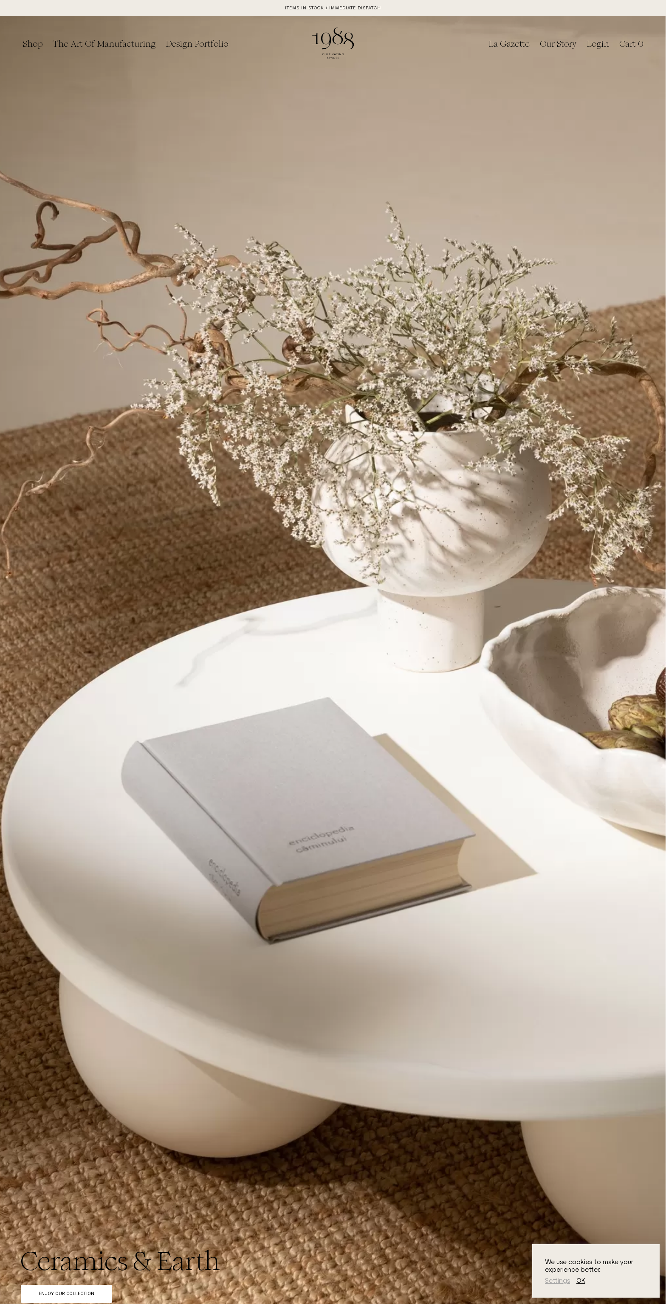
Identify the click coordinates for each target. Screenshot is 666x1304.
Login (598, 44)
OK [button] (580, 1280)
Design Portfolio (197, 44)
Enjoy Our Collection (66, 1293)
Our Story (558, 44)
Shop (32, 44)
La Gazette (509, 44)
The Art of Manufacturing (104, 44)
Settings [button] (557, 1280)
